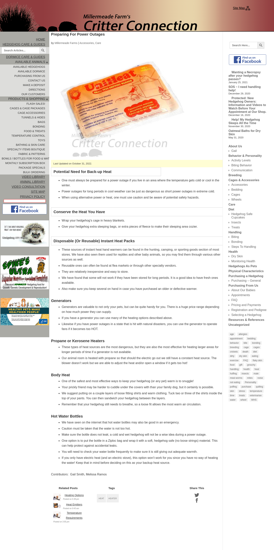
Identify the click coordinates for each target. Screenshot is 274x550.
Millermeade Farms (66, 43)
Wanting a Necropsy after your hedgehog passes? (245, 76)
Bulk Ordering (34, 172)
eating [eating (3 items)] (255, 356)
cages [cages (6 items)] (256, 347)
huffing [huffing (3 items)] (233, 373)
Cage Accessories (31, 112)
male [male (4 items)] (256, 373)
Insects (236, 222)
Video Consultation (28, 186)
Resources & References (246, 319)
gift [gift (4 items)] (240, 364)
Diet (231, 209)
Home (40, 39)
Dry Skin (237, 256)
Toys (41, 140)
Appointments (240, 295)
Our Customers (33, 94)
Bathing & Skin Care (30, 144)
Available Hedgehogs (29, 66)
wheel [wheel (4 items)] (243, 400)
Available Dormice (31, 71)
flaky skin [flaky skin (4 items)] (257, 360)
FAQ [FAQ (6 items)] (245, 360)
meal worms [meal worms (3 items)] (236, 378)
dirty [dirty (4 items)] (232, 356)
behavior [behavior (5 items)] (234, 343)
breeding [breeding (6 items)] (234, 347)
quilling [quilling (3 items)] (259, 386)
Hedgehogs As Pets (243, 266)
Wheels (236, 199)
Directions (37, 89)
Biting (235, 236)
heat (101, 498)
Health (233, 251)
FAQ (234, 300)
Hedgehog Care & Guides (24, 44)
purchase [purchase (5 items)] (246, 386)
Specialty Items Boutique (26, 149)
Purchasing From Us (29, 75)
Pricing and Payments (246, 305)
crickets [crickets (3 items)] (234, 351)
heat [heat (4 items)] (257, 369)
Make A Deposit (34, 85)
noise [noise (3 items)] (260, 378)
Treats (235, 227)
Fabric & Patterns (31, 153)
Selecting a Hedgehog (246, 314)
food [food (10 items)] (232, 364)
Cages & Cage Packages (27, 108)
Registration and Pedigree (249, 310)
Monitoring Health (243, 261)
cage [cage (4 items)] (246, 347)
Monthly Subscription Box (25, 163)
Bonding (39, 126)
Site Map (239, 8)
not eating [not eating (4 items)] (235, 382)
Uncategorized (239, 324)
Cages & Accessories (244, 180)
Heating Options (74, 495)
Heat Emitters (74, 504)
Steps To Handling (243, 246)
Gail (234, 150)
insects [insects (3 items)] (245, 373)
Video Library (33, 177)
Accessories (86, 43)
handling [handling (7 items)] (234, 369)
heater (112, 498)
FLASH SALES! (35, 103)
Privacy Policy (32, 196)
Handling (235, 232)
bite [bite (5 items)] (245, 343)
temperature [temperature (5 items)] (256, 391)
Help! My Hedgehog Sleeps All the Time (244, 121)
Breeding (235, 175)
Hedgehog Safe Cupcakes (241, 215)
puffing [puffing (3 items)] (233, 386)
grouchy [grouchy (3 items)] (251, 364)
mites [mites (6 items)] (250, 378)
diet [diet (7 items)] (255, 351)
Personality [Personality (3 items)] (250, 382)
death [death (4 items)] (245, 351)
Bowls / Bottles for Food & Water (25, 158)
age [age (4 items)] (232, 334)
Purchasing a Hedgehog (246, 276)
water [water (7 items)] (233, 400)
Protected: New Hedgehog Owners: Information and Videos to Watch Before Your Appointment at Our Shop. (247, 104)
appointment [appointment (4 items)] (236, 338)
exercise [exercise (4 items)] (234, 360)
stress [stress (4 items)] (242, 391)
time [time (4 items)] (232, 395)
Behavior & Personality (245, 155)
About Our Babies (243, 290)
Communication (241, 170)
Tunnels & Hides (33, 117)
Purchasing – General (246, 280)
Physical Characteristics (246, 271)
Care (98, 43)
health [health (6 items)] (247, 369)
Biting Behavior (241, 165)
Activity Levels (241, 160)
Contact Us (36, 80)
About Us (235, 146)
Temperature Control (28, 135)
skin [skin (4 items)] (232, 391)
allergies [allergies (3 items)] (243, 334)
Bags (41, 122)
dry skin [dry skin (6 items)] (243, 356)
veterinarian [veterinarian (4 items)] (256, 395)
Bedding (237, 189)
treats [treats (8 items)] (242, 395)
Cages (235, 194)
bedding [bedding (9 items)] (251, 338)
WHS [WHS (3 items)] (253, 400)
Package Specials (32, 167)
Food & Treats (34, 131)
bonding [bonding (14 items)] (256, 343)
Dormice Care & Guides (25, 57)
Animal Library (32, 181)
